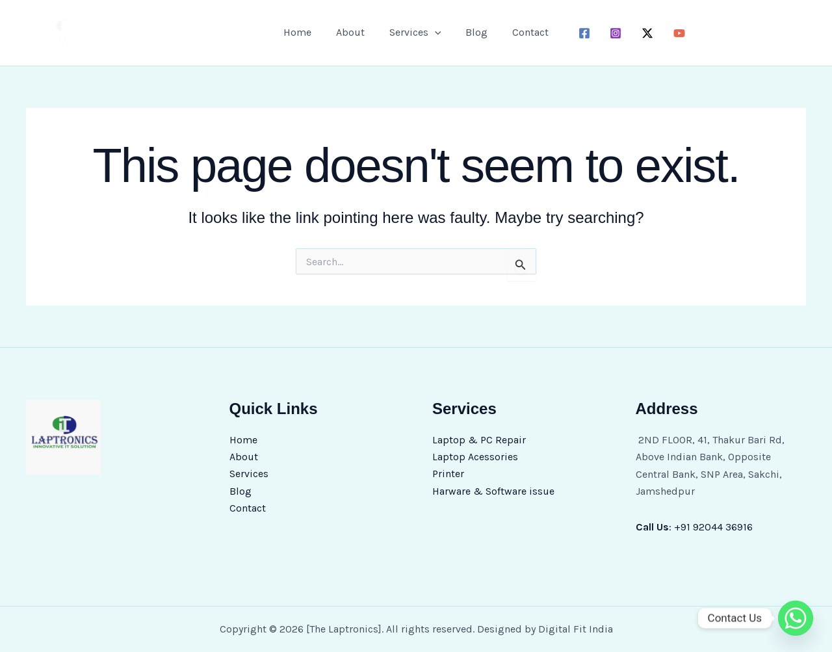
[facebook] (576, 33)
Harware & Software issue (493, 491)
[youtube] (672, 33)
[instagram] (608, 33)
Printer (448, 474)
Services (248, 474)
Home (305, 32)
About (354, 32)
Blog (473, 32)
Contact (522, 32)
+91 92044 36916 (713, 527)
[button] (434, 33)
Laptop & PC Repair (479, 440)
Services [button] (415, 33)
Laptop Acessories (475, 456)
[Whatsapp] (795, 618)
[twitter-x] (640, 33)
